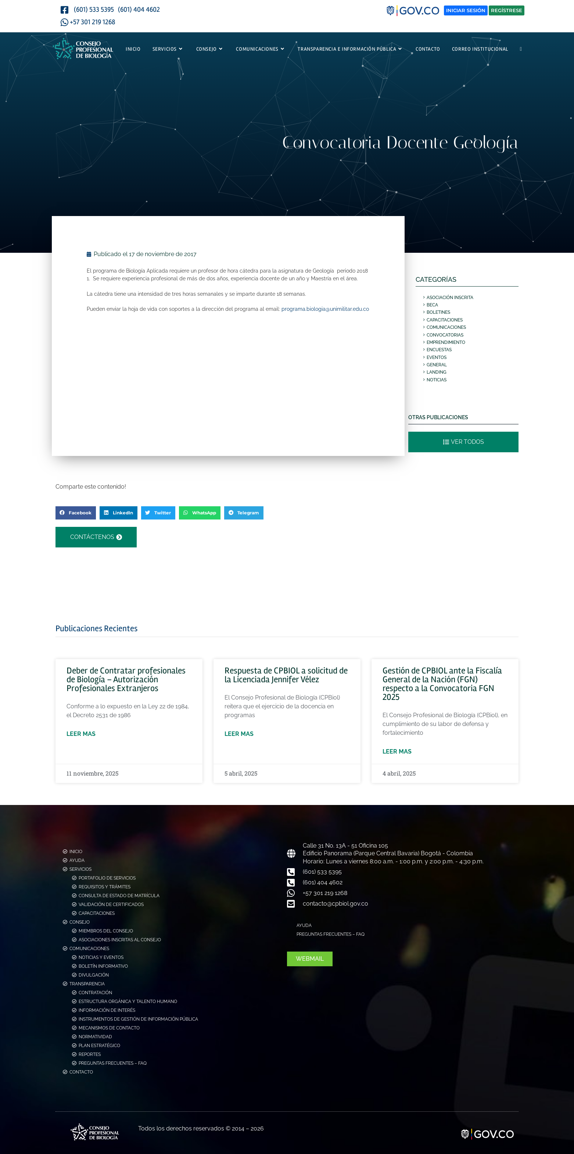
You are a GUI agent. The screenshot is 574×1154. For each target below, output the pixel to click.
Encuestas (439, 349)
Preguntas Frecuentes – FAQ (113, 1063)
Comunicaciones (446, 327)
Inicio (75, 851)
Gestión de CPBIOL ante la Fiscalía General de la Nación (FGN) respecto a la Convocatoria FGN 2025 (442, 683)
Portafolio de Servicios (107, 878)
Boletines (438, 312)
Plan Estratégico (99, 1045)
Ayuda (77, 860)
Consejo (79, 922)
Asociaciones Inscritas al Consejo (120, 939)
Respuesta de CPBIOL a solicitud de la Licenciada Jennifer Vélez (286, 675)
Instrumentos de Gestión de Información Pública (138, 1019)
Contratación (95, 992)
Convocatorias (445, 335)
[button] (75, 513)
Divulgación (94, 975)
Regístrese (506, 10)
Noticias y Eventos (101, 957)
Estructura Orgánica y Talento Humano (128, 1001)
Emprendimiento (446, 342)
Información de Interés (107, 1010)
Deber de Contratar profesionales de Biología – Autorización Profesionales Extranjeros (126, 679)
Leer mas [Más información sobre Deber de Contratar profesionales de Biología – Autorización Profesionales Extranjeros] (81, 733)
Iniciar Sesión (465, 10)
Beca (432, 305)
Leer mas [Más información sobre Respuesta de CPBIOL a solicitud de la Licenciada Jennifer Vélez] (239, 733)
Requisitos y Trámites (104, 886)
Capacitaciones (445, 320)
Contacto (81, 1072)
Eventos (436, 357)
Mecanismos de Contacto (109, 1028)
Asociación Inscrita (450, 297)
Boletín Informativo (103, 966)
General (437, 364)
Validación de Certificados (111, 904)
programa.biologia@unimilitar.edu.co (325, 309)
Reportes (90, 1054)
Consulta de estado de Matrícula (119, 895)
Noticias (436, 379)
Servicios (80, 869)
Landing (436, 372)
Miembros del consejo (106, 931)
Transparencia (87, 983)
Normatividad (95, 1036)
